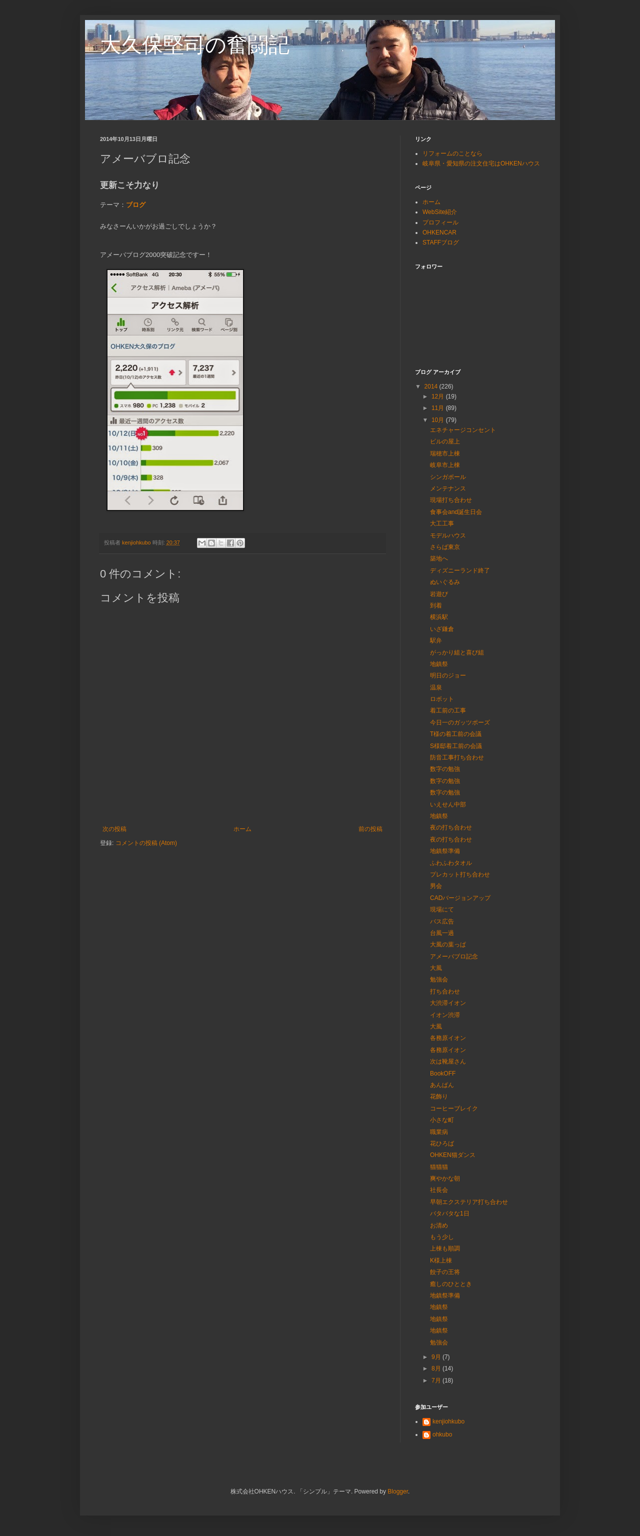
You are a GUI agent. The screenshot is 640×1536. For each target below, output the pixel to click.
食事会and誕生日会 (456, 512)
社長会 (439, 1190)
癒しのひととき (451, 1284)
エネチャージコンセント (463, 430)
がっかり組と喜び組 (457, 652)
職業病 (439, 1132)
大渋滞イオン (448, 1003)
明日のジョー (448, 675)
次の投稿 (114, 829)
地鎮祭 (439, 664)
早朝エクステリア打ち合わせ (469, 1202)
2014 (432, 386)
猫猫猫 (439, 1167)
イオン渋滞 (445, 1015)
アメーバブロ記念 (454, 956)
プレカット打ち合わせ (460, 874)
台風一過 (442, 933)
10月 (439, 420)
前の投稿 (370, 829)
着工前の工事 (448, 710)
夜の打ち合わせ (451, 827)
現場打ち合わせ (451, 500)
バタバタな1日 (450, 1213)
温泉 (436, 687)
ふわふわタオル (451, 863)
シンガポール (448, 477)
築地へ (439, 558)
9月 (437, 1357)
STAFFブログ (440, 242)
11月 (439, 408)
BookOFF (443, 1073)
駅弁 (436, 640)
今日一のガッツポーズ (460, 722)
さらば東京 (445, 547)
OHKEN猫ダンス (453, 1155)
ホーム (243, 829)
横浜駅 (439, 617)
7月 (437, 1380)
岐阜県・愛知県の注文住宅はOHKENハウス (481, 163)
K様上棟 (441, 1260)
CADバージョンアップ (460, 898)
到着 (436, 605)
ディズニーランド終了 (460, 570)
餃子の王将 (445, 1272)
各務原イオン (448, 1038)
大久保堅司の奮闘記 (195, 44)
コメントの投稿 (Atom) (146, 843)
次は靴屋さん (448, 1061)
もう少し (442, 1237)
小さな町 (442, 1120)
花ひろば (442, 1143)
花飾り (439, 1096)
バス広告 (442, 921)
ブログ (136, 204)
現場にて (442, 909)
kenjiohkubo (448, 1421)
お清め (439, 1225)
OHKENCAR (439, 232)
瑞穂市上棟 (445, 453)
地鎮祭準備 (445, 851)
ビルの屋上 (445, 441)
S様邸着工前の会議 (456, 746)
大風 (436, 968)
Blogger (398, 1491)
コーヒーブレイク (454, 1108)
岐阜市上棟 (445, 465)
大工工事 (442, 523)
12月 (439, 396)
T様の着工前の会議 (456, 734)
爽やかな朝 (445, 1178)
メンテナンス (448, 488)
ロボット (442, 699)
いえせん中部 (448, 804)
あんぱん (442, 1085)
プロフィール (440, 222)
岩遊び (439, 594)
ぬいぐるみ (445, 582)
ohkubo (442, 1434)
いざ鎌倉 (442, 629)
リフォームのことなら (452, 153)
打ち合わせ (445, 991)
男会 (436, 886)
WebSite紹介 (439, 212)
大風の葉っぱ (448, 944)
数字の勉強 (445, 769)
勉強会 (439, 979)
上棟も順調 (445, 1248)
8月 (437, 1368)
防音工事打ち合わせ (457, 757)
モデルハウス (448, 535)
